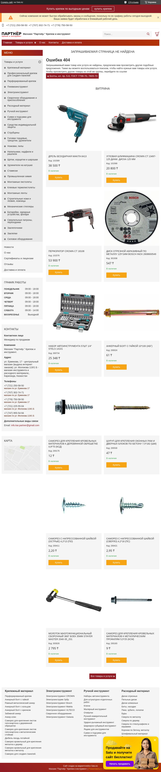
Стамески (12, 170)
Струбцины (13, 132)
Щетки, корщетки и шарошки (22, 159)
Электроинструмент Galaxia (59, 717)
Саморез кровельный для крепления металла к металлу (23, 749)
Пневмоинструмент (17, 86)
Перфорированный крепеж (21, 81)
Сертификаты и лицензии (18, 258)
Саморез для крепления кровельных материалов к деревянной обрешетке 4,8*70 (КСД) (73, 444)
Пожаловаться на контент (100, 769)
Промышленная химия (19, 176)
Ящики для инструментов (96, 729)
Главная (7, 42)
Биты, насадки (129, 706)
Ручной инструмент (17, 111)
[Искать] (148, 34)
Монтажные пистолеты (19, 182)
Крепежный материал (19, 67)
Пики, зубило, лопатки (133, 710)
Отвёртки (88, 712)
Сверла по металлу (131, 717)
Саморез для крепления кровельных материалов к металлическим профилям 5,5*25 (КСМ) (130, 636)
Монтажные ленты (17, 193)
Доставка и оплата (72, 42)
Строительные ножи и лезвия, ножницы (19, 199)
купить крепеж (103, 8)
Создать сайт (7, 2)
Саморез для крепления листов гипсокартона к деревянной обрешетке (20, 723)
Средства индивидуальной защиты (21, 125)
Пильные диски (129, 699)
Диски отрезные (129, 696)
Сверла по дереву (130, 720)
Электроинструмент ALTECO (60, 710)
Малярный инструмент (95, 709)
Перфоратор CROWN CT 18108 (66, 251)
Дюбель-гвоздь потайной (17, 738)
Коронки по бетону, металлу (135, 730)
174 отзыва (133, 2)
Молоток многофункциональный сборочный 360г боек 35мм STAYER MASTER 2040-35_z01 (70, 636)
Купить (58, 177)
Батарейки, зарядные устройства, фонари (18, 213)
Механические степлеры (20, 206)
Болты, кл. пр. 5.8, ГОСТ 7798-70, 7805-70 (73, 76)
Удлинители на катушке (20, 165)
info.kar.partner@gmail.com (25, 425)
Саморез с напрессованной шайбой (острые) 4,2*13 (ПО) (72, 540)
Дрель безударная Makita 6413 (67, 156)
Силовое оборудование (20, 239)
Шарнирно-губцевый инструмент (100, 726)
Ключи (87, 706)
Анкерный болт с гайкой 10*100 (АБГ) (129, 346)
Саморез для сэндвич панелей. (20, 754)
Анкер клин (10, 717)
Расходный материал (18, 105)
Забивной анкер (13, 713)
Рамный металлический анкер (20, 703)
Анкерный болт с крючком (18, 710)
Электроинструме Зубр (57, 699)
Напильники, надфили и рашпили (20, 152)
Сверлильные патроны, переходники (19, 221)
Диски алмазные (130, 703)
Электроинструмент (18, 92)
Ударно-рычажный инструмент (99, 722)
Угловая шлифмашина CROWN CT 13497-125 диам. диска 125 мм (131, 158)
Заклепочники (14, 228)
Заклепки (12, 233)
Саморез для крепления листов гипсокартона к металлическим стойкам (20, 732)
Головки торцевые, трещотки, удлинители (19, 139)
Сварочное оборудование (58, 713)
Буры (124, 713)
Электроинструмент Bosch (59, 703)
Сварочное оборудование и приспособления (22, 99)
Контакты (53, 42)
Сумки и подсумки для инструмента (19, 118)
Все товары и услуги (102, 676)
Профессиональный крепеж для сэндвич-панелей (22, 74)
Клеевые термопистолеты (21, 187)
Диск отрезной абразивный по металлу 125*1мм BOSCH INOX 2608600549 (131, 252)
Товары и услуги (24, 42)
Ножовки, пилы (15, 146)
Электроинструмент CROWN (60, 696)
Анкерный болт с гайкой (17, 699)
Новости (9, 247)
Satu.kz (94, 766)
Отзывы (8, 264)
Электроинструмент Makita (59, 706)
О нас (42, 42)
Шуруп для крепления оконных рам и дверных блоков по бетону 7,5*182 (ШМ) (131, 442)
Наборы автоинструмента (96, 696)
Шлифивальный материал (135, 733)
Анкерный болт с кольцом (18, 706)
